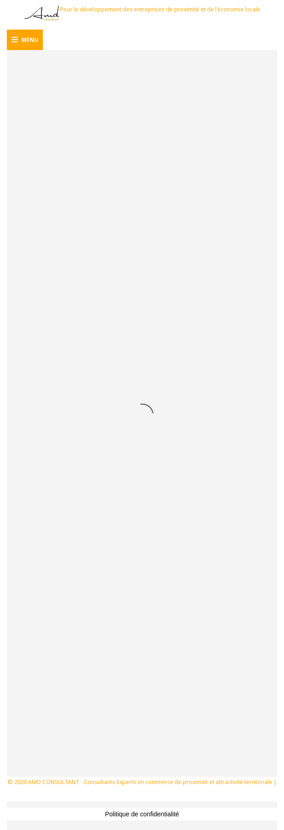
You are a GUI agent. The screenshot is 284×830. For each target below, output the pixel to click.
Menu (24, 40)
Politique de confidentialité (142, 814)
